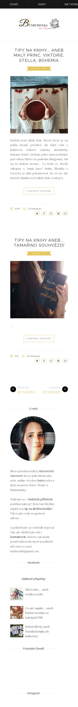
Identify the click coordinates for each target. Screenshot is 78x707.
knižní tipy (38, 68)
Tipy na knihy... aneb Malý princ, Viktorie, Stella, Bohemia (39, 55)
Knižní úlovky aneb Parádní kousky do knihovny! (37, 631)
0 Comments (34, 208)
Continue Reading (39, 191)
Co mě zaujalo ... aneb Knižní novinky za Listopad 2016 (39, 613)
